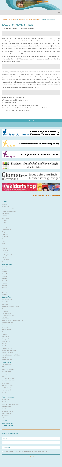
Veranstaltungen (8, 423)
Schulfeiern (5, 318)
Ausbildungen (6, 402)
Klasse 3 (4, 271)
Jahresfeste (5, 367)
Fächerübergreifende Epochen (10, 306)
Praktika (4, 334)
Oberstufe (5, 304)
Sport (3, 239)
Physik (4, 225)
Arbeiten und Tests (7, 322)
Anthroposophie (6, 309)
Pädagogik (5, 311)
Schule (10, 19)
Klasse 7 (4, 280)
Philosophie (5, 259)
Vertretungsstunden (8, 315)
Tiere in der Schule (7, 352)
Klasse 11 (4, 290)
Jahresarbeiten (6, 329)
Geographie (5, 218)
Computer (5, 252)
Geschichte (5, 227)
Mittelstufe (32, 19)
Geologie (4, 220)
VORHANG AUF (6, 387)
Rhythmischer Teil (7, 299)
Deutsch (4, 204)
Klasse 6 (4, 278)
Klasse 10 (4, 287)
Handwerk (21, 19)
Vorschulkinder (6, 383)
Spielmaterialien (6, 371)
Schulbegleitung (6, 413)
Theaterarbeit (6, 262)
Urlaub (4, 418)
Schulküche (5, 357)
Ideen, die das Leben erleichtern (11, 355)
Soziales (4, 343)
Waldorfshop (5, 399)
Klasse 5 (38, 19)
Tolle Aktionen (6, 341)
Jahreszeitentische (7, 385)
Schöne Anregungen (8, 369)
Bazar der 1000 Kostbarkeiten (10, 404)
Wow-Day (5, 345)
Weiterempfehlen (27, 120)
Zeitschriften (5, 415)
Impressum (48, 195)
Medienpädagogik (7, 255)
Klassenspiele (6, 327)
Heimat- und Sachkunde (9, 211)
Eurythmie (5, 236)
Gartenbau (5, 250)
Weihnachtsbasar (7, 359)
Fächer (15, 19)
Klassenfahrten (6, 406)
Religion (4, 232)
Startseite (4, 19)
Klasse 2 (4, 269)
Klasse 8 (4, 283)
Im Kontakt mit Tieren (8, 380)
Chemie (4, 222)
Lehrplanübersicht (7, 313)
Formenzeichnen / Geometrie (10, 208)
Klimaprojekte (6, 339)
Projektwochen (6, 332)
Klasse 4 (4, 274)
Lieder (4, 376)
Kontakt (35, 195)
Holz (26, 19)
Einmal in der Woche (8, 378)
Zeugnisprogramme (7, 411)
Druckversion (36, 120)
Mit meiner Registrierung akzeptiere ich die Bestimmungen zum (25, 451)
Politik (4, 257)
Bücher (4, 420)
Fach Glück (5, 234)
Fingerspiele (5, 373)
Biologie (4, 215)
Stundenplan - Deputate (9, 350)
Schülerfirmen (6, 336)
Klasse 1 (4, 267)
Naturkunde (5, 213)
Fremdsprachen (6, 229)
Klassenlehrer (6, 302)
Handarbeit (5, 245)
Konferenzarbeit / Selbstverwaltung (12, 320)
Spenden (41, 195)
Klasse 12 (4, 292)
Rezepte (4, 392)
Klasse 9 (4, 285)
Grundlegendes (6, 364)
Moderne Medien (7, 348)
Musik (3, 241)
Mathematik (5, 206)
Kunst (3, 243)
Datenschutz (56, 195)
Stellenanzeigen (7, 425)
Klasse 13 (4, 294)
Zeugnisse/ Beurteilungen (9, 325)
